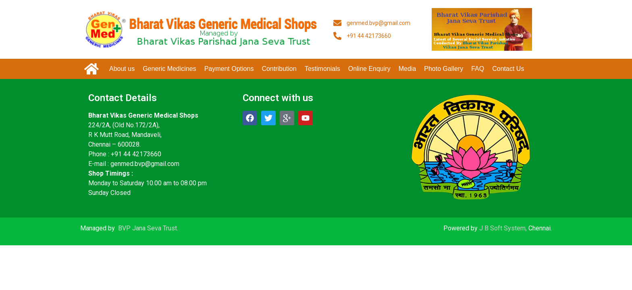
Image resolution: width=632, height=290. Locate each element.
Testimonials (322, 68)
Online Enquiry (369, 68)
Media (407, 68)
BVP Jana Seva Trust (147, 228)
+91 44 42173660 (136, 154)
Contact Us (508, 68)
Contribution (279, 68)
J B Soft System (502, 228)
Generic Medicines (169, 68)
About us (122, 68)
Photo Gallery (443, 68)
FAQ (477, 68)
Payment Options (229, 68)
